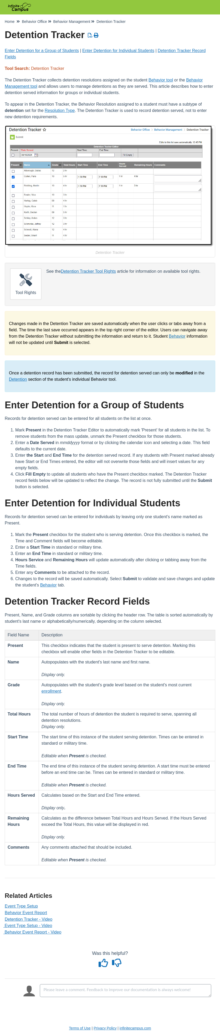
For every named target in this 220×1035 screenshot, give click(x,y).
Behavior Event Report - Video (33, 932)
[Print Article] (96, 35)
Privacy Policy (105, 1028)
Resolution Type (60, 110)
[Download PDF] (90, 35)
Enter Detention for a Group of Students (42, 50)
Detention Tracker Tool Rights (88, 271)
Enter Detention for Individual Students (118, 50)
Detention (18, 379)
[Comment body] (125, 990)
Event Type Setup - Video (28, 925)
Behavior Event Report (26, 912)
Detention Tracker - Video (28, 919)
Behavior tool (161, 80)
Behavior (177, 336)
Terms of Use (79, 1028)
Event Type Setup (21, 906)
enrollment (51, 691)
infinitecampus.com (135, 1028)
